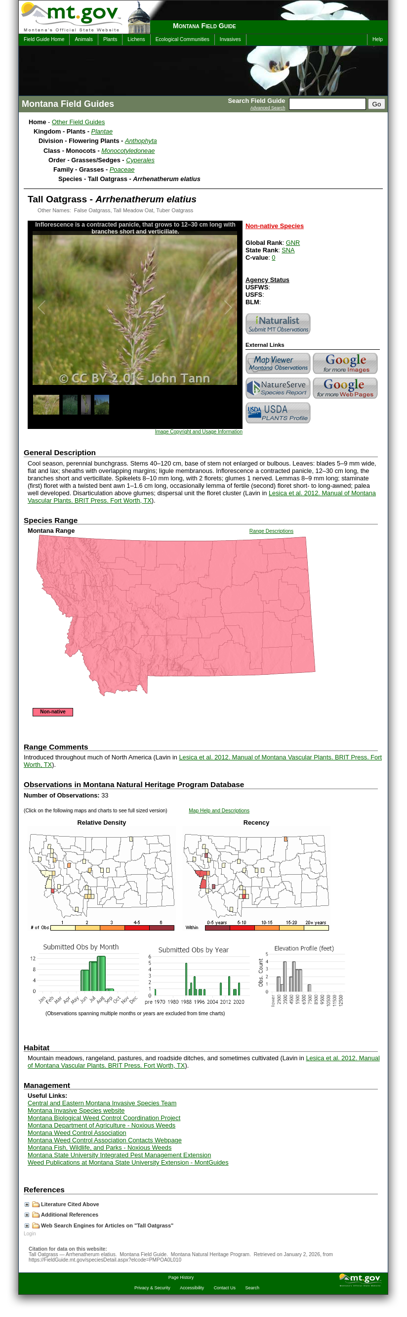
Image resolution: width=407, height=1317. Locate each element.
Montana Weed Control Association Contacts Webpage (105, 1140)
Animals (83, 39)
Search (252, 1287)
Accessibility (192, 1287)
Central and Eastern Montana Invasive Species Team (102, 1103)
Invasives (230, 39)
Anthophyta (141, 140)
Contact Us (225, 1287)
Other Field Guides (78, 122)
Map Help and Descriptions (219, 810)
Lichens (136, 39)
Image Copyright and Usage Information (199, 431)
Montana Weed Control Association (77, 1132)
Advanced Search (267, 107)
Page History (181, 1277)
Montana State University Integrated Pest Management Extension (119, 1155)
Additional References (61, 1215)
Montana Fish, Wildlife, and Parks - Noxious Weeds (99, 1147)
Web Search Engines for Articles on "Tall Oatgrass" (99, 1225)
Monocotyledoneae (128, 150)
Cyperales (140, 160)
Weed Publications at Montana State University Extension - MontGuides (128, 1162)
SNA (288, 250)
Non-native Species (274, 226)
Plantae (102, 131)
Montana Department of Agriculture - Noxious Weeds (101, 1125)
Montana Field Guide (204, 26)
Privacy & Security (152, 1287)
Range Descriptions (271, 531)
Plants (110, 39)
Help (377, 39)
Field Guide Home (44, 39)
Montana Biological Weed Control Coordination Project (104, 1118)
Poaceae (122, 169)
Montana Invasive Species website (76, 1110)
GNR (293, 242)
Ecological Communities (182, 39)
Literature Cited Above (62, 1204)
